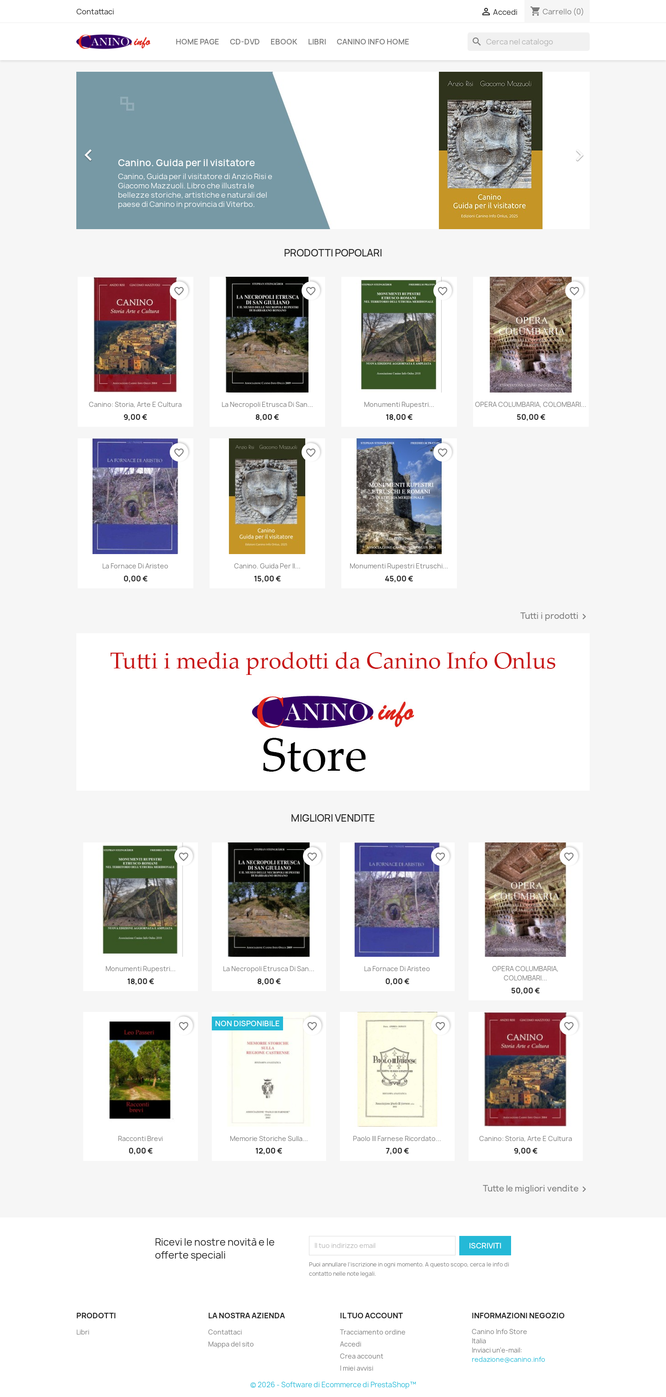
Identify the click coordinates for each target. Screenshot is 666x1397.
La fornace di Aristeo (135, 565)
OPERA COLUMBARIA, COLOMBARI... (530, 404)
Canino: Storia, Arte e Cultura (135, 404)
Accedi (350, 1344)
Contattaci (95, 11)
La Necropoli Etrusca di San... (267, 404)
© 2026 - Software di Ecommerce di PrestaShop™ (333, 1385)
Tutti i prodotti (555, 616)
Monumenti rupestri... (399, 404)
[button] (115, 150)
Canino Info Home (373, 42)
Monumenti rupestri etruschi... (399, 565)
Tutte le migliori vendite (536, 1189)
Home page (197, 42)
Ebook (284, 42)
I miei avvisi (356, 1368)
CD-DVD (245, 42)
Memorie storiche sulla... (269, 1138)
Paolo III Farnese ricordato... (397, 1138)
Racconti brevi (140, 1138)
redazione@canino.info (508, 1359)
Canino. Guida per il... (267, 565)
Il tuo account (371, 1315)
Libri (317, 42)
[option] (333, 150)
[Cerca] (529, 41)
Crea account (361, 1356)
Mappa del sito (231, 1344)
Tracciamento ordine (373, 1332)
